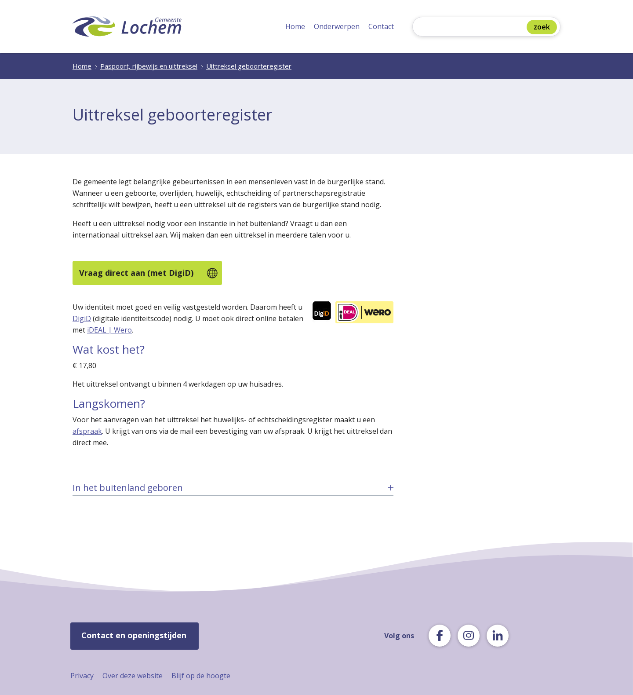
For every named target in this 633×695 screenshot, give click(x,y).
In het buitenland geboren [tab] (128, 488)
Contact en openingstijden (133, 635)
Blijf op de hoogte (200, 675)
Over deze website (132, 675)
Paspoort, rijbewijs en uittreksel (148, 66)
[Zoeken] (472, 27)
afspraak (87, 431)
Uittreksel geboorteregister (248, 66)
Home (295, 26)
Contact (381, 26)
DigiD (82, 318)
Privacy (82, 675)
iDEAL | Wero (109, 330)
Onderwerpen (337, 26)
